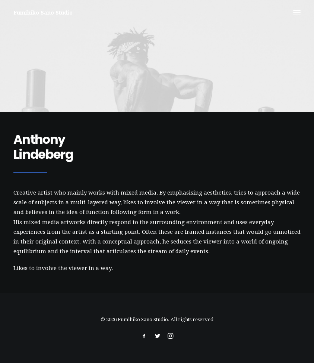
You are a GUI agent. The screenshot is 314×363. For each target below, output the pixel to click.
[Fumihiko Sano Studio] (43, 12)
